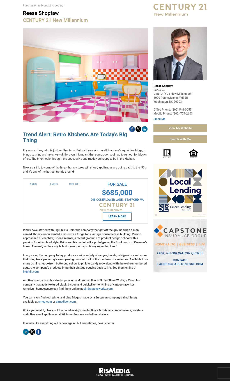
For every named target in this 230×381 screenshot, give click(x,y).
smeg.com (45, 301)
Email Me (159, 119)
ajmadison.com (66, 301)
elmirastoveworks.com (98, 288)
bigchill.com (31, 271)
